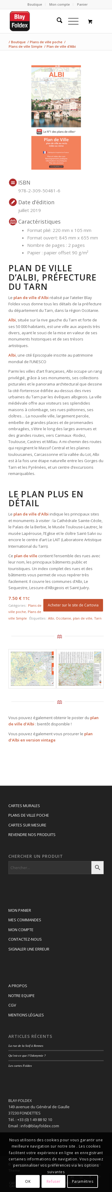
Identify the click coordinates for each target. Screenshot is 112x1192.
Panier (82, 4)
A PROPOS (17, 985)
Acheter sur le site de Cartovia (73, 605)
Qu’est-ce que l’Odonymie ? (27, 1055)
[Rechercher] (56, 21)
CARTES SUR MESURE (27, 825)
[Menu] (70, 21)
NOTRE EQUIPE (21, 995)
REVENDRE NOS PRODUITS (32, 834)
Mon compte (59, 4)
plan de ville (82, 618)
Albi (51, 618)
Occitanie (63, 618)
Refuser (54, 1181)
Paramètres (82, 1181)
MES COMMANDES (24, 919)
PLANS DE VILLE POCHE (28, 815)
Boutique (34, 4)
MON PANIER (19, 910)
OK (27, 1181)
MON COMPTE (20, 929)
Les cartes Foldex (20, 1065)
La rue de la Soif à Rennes (25, 1045)
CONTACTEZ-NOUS (25, 939)
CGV (12, 1005)
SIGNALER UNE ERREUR (28, 949)
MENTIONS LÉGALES (26, 1015)
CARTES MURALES (24, 805)
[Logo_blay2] (46, 21)
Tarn (98, 618)
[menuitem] (34, 4)
